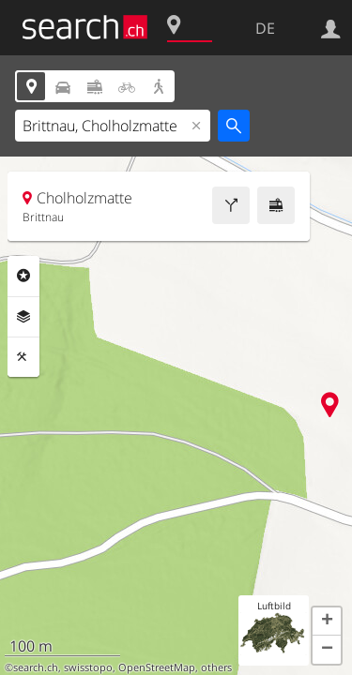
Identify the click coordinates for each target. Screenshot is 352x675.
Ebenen (23, 317)
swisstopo (88, 667)
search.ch (35, 667)
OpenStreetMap (156, 667)
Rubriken (23, 275)
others (216, 667)
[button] (327, 622)
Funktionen (23, 357)
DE (265, 28)
